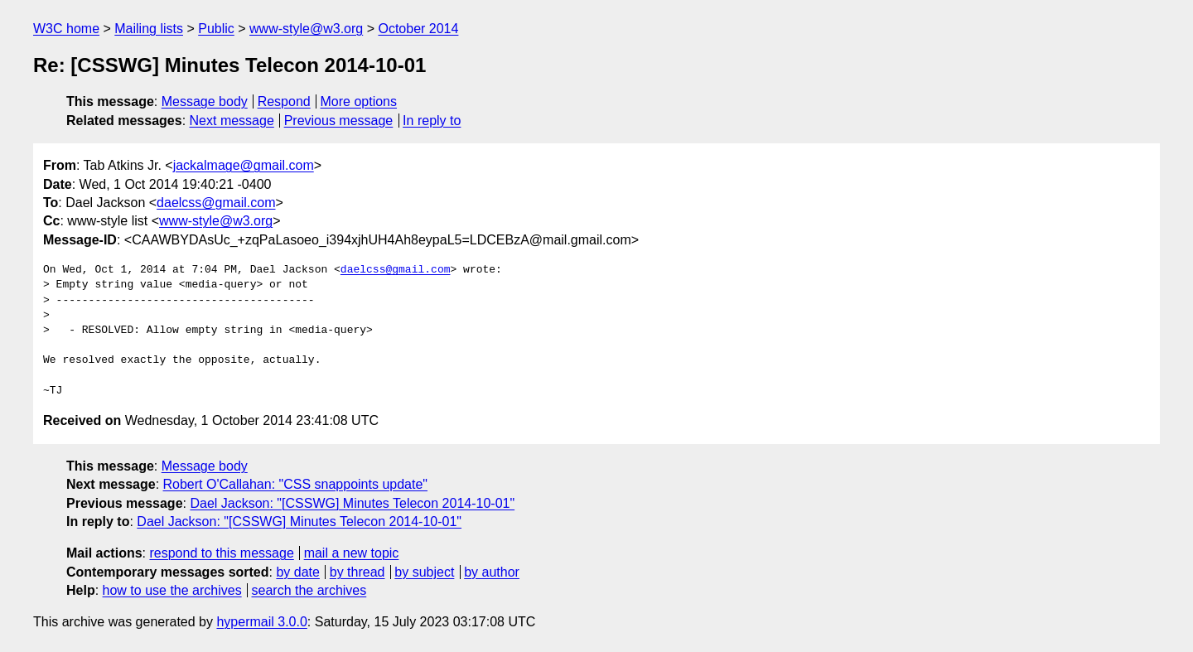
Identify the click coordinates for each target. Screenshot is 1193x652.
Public (216, 29)
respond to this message (221, 553)
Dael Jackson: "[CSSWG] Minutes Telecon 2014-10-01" (352, 503)
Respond (284, 101)
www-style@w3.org (306, 29)
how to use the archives (172, 590)
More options (359, 101)
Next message (232, 120)
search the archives (309, 590)
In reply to (432, 120)
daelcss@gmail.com (216, 203)
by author (491, 572)
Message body (205, 101)
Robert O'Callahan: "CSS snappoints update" (295, 484)
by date (297, 572)
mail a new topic (351, 553)
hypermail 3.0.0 (261, 622)
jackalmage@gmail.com (243, 165)
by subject (424, 572)
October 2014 (418, 29)
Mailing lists (148, 29)
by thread (357, 572)
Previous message (339, 120)
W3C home (66, 29)
